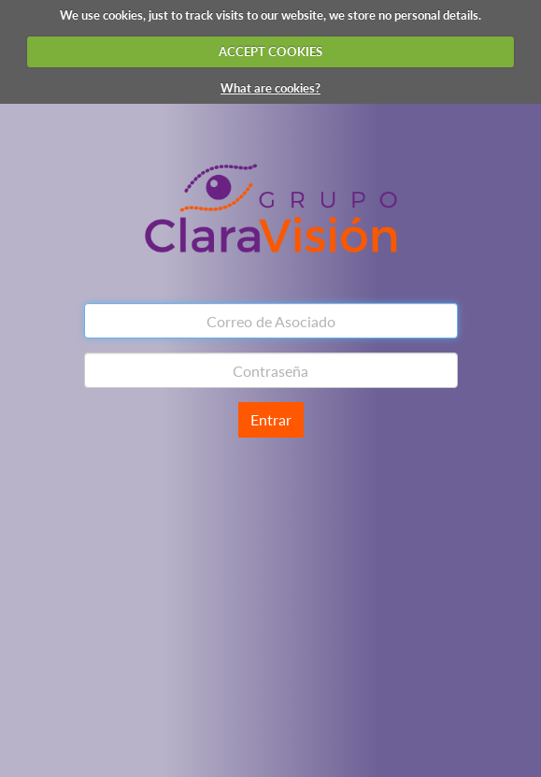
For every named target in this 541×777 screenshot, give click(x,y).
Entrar (271, 419)
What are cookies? (270, 87)
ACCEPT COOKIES (270, 51)
